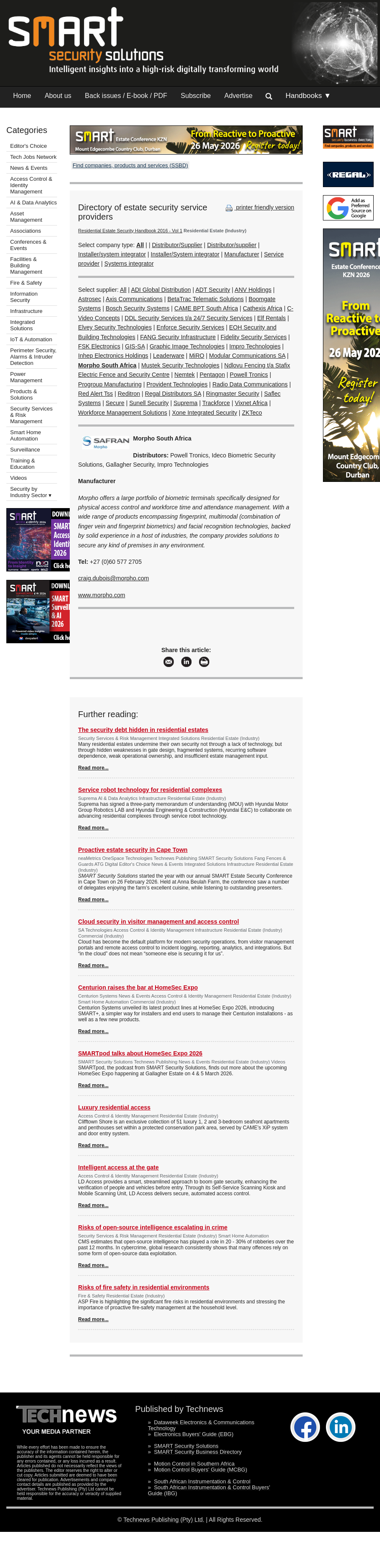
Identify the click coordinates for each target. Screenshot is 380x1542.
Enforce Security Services (190, 327)
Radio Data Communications (249, 384)
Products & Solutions (23, 394)
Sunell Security (149, 403)
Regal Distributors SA (173, 393)
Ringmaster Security (232, 393)
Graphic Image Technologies (187, 346)
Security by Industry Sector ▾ (31, 492)
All (123, 289)
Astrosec (89, 299)
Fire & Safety (26, 283)
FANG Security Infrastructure (178, 337)
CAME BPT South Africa (206, 308)
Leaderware (168, 355)
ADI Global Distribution (161, 289)
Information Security (24, 297)
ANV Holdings (253, 289)
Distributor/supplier (232, 245)
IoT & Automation (31, 339)
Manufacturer (241, 254)
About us (58, 95)
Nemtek (185, 374)
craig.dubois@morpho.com (113, 578)
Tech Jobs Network (33, 157)
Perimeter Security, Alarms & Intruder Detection (33, 356)
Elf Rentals (271, 318)
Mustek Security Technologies (180, 365)
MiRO (196, 355)
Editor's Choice (28, 146)
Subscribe (196, 95)
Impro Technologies (255, 346)
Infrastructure (26, 311)
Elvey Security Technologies (115, 327)
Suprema (186, 403)
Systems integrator (129, 263)
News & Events (28, 168)
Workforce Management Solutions (122, 412)
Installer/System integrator (185, 254)
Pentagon (212, 374)
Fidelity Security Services (254, 337)
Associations (25, 231)
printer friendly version (259, 207)
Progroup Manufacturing (110, 384)
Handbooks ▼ (308, 96)
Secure (115, 403)
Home (22, 95)
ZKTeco (252, 412)
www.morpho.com (101, 595)
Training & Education (22, 463)
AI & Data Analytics (33, 202)
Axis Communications (134, 299)
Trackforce (216, 403)
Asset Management (26, 216)
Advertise (238, 95)
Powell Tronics (249, 374)
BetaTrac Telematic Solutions (205, 299)
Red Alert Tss (95, 393)
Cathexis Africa (262, 308)
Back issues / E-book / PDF (126, 95)
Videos (18, 478)
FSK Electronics (99, 346)
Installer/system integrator (112, 254)
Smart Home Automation (25, 435)
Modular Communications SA (247, 355)
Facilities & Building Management (26, 265)
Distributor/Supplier (177, 245)
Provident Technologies (177, 384)
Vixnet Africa (251, 403)
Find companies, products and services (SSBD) (130, 165)
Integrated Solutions (22, 325)
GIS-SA (135, 346)
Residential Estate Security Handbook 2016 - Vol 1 (130, 230)
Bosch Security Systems (137, 308)
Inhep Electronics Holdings (113, 355)
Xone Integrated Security (204, 412)
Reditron (129, 393)
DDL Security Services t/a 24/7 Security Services (188, 318)
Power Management (26, 377)
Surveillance (25, 449)
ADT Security (212, 289)
